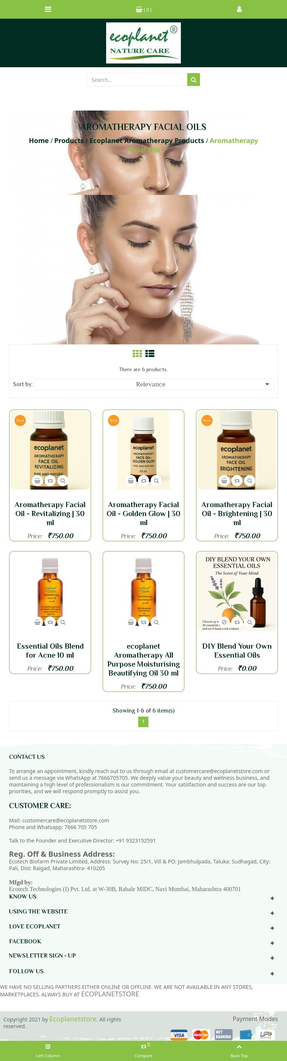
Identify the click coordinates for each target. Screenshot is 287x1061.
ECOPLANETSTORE (110, 993)
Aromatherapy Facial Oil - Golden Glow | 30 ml (143, 513)
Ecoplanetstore (72, 1018)
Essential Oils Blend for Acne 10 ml (50, 650)
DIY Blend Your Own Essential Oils (237, 650)
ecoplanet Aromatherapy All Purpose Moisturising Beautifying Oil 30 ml (143, 659)
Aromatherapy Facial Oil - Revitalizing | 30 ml (50, 513)
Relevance (202, 384)
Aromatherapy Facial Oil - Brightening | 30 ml (236, 513)
